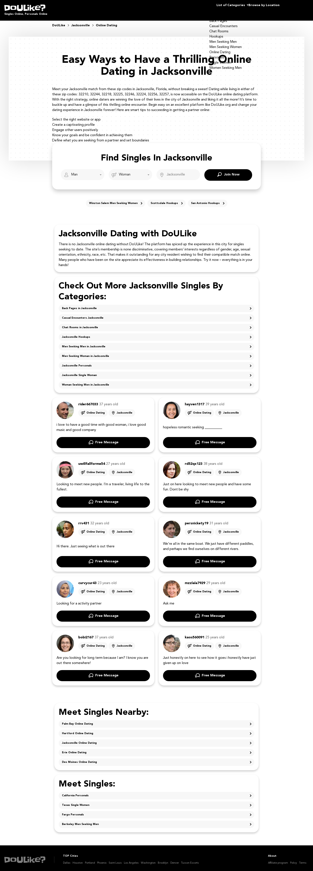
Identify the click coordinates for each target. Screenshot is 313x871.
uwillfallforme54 (91, 461)
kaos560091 (194, 634)
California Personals (75, 792)
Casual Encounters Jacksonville (82, 315)
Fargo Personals (73, 811)
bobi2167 (85, 634)
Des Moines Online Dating (79, 759)
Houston (78, 860)
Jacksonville (124, 410)
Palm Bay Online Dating (77, 721)
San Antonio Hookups (205, 200)
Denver (174, 860)
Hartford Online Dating (77, 730)
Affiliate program (278, 860)
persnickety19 (196, 520)
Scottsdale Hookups (164, 200)
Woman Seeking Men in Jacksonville (85, 382)
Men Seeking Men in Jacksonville (83, 343)
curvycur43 (87, 580)
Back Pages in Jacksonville (79, 305)
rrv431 (83, 520)
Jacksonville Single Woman (79, 372)
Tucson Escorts (190, 860)
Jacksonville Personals (77, 362)
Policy (293, 860)
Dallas (66, 860)
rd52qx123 (193, 461)
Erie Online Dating (74, 749)
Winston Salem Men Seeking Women (113, 200)
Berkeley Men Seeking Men (80, 821)
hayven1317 (194, 401)
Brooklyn (163, 860)
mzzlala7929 (195, 580)
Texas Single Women (75, 802)
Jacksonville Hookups (76, 334)
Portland (90, 860)
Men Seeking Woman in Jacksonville (85, 353)
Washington (148, 860)
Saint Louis (115, 860)
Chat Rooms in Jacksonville (80, 324)
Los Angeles (131, 860)
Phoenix (102, 860)
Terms (302, 860)
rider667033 (88, 401)
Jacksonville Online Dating (79, 740)
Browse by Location (256, 8)
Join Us (297, 8)
